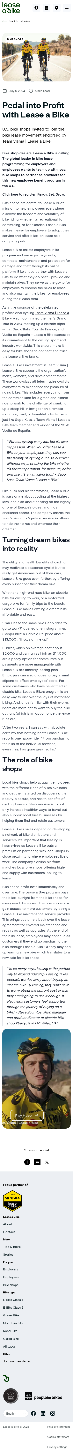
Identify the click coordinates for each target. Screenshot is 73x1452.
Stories (8, 1254)
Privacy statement (58, 1426)
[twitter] (46, 1162)
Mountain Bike (13, 1323)
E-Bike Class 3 (13, 1307)
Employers (10, 1269)
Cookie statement (58, 1436)
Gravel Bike (11, 1315)
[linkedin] (37, 1162)
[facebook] (27, 1162)
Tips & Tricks (12, 1246)
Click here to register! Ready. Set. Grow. (33, 194)
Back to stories (16, 21)
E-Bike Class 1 (13, 1299)
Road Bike (10, 1331)
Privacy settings (57, 1446)
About (7, 1224)
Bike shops (10, 1285)
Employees (11, 1277)
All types (9, 1346)
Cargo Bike (11, 1338)
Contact (9, 1232)
